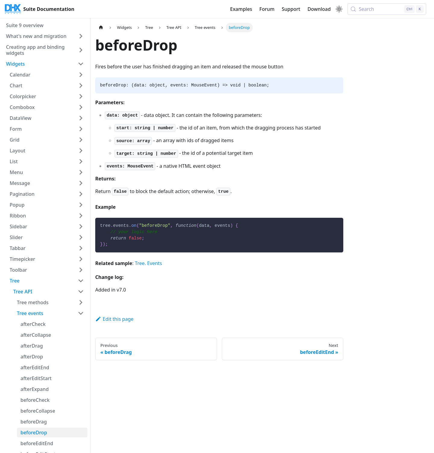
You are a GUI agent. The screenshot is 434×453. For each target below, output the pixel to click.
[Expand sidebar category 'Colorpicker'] (80, 96)
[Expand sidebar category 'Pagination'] (80, 194)
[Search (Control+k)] (387, 9)
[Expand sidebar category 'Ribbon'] (80, 215)
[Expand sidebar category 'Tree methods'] (80, 302)
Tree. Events (148, 263)
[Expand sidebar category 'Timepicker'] (80, 259)
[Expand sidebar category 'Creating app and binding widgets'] (80, 50)
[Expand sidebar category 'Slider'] (80, 237)
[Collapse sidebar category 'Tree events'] (80, 313)
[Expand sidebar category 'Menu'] (80, 172)
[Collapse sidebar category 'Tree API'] (80, 291)
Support (291, 9)
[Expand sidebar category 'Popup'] (80, 205)
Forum (267, 9)
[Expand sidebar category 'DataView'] (80, 118)
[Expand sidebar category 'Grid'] (80, 140)
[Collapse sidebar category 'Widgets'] (80, 64)
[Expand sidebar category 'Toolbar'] (80, 270)
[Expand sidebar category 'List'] (80, 161)
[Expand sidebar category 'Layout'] (80, 150)
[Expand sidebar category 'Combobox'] (80, 107)
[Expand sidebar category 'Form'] (80, 129)
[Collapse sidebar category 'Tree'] (80, 281)
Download (319, 9)
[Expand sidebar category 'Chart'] (80, 85)
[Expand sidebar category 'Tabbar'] (80, 248)
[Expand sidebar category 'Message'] (80, 183)
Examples (241, 9)
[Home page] (101, 27)
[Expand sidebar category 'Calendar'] (80, 75)
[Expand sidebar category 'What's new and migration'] (80, 36)
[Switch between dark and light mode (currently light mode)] (339, 9)
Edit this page (114, 319)
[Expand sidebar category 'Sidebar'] (80, 226)
